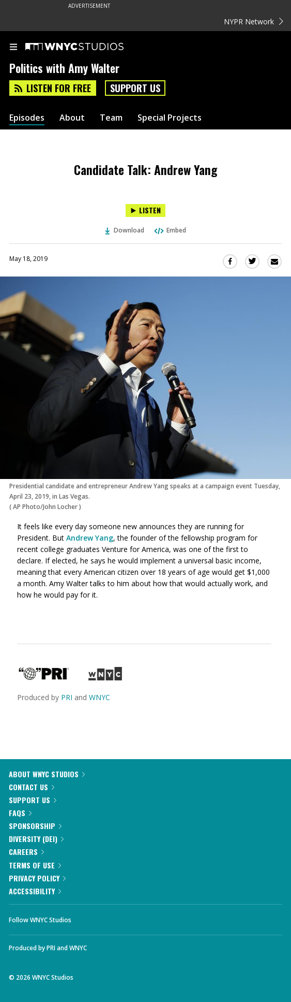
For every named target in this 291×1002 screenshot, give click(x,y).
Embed (169, 230)
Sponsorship (35, 825)
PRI (66, 697)
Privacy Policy (37, 878)
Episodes (26, 117)
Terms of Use (35, 865)
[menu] (13, 47)
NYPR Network (253, 21)
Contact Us (31, 786)
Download (124, 230)
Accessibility (35, 890)
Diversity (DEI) (36, 838)
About (72, 117)
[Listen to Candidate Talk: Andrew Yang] (145, 210)
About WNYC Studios (47, 773)
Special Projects (169, 117)
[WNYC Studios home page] (87, 47)
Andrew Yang (89, 538)
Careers (26, 851)
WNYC (99, 697)
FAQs (20, 812)
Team (111, 117)
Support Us (135, 88)
